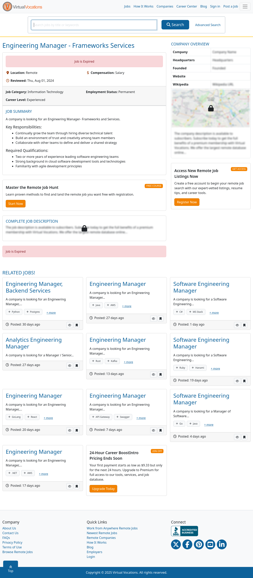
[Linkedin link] (222, 544)
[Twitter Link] (176, 544)
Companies (165, 6)
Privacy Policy (12, 542)
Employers (94, 552)
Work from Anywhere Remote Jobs (112, 528)
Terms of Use (12, 547)
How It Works (143, 6)
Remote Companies (101, 538)
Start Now (15, 203)
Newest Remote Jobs (102, 533)
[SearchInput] (94, 25)
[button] (69, 325)
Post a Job (230, 6)
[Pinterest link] (199, 544)
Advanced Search (207, 25)
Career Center (187, 6)
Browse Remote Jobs (17, 552)
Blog (203, 6)
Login (91, 556)
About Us (9, 528)
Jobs (127, 6)
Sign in (215, 6)
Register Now (187, 202)
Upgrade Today (103, 489)
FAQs (6, 538)
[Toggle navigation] (245, 6)
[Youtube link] (210, 544)
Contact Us (10, 533)
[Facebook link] (187, 544)
